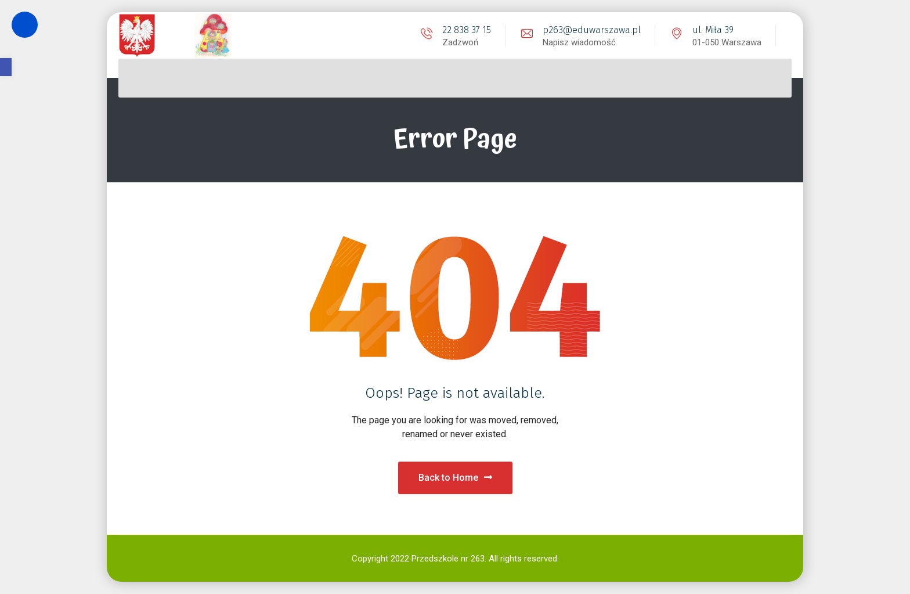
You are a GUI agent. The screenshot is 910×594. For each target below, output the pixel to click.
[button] (6, 67)
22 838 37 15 (466, 29)
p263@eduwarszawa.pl (592, 29)
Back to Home (455, 477)
